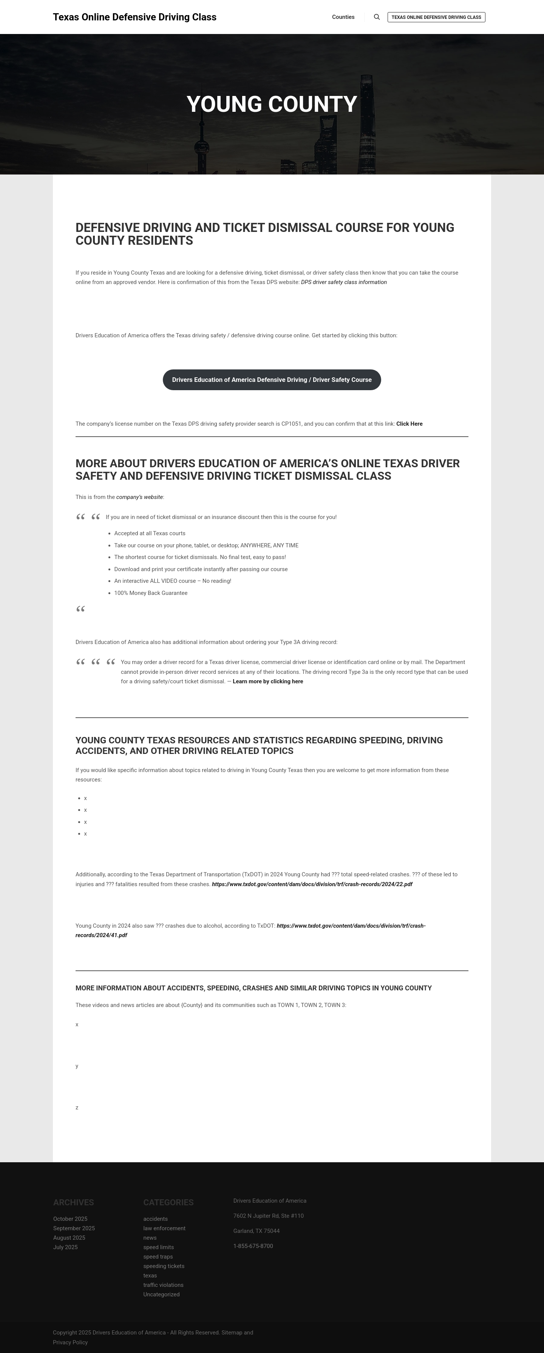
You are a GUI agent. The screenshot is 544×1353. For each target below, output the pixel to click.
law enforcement (164, 1228)
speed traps (158, 1256)
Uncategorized (161, 1294)
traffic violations (163, 1285)
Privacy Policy (70, 1342)
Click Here (409, 423)
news (149, 1237)
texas (150, 1275)
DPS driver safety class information (344, 282)
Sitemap (232, 1332)
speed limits (158, 1247)
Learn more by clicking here (268, 681)
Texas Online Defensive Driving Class (90, 17)
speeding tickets (163, 1266)
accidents (155, 1219)
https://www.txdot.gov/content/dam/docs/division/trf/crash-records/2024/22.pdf (312, 884)
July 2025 (65, 1247)
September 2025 (74, 1228)
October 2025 (70, 1219)
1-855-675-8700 (253, 1246)
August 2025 (69, 1237)
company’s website (139, 497)
